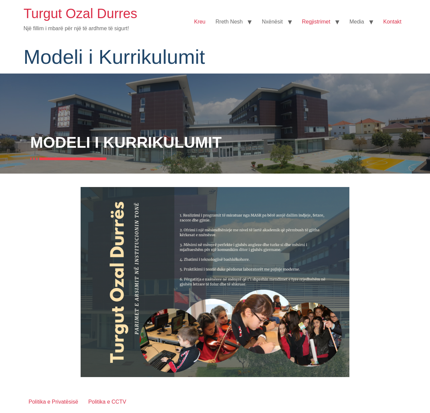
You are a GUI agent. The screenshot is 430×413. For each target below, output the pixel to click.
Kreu (200, 22)
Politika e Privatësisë (53, 402)
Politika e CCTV (107, 402)
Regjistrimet (316, 22)
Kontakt (392, 22)
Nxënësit (272, 22)
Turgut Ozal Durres (80, 13)
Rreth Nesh (229, 22)
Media (356, 22)
